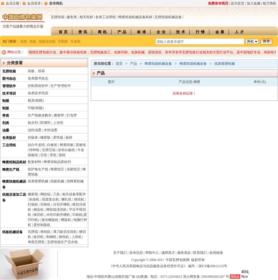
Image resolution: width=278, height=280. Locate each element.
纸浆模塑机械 (38, 181)
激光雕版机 (49, 220)
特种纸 (34, 150)
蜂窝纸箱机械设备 (158, 64)
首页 (64, 32)
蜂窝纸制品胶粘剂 (57, 162)
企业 (162, 32)
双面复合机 (50, 199)
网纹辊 (45, 194)
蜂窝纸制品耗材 (14, 162)
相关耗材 (86, 17)
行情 (201, 32)
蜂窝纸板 (66, 145)
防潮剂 (45, 123)
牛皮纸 (75, 41)
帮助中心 (152, 253)
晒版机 (66, 220)
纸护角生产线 (38, 169)
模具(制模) (36, 101)
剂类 (5, 123)
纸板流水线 (47, 41)
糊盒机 (38, 210)
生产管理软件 (60, 86)
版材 (69, 137)
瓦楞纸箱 (57, 17)
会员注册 (12, 3)
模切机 (38, 215)
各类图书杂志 (38, 78)
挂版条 (33, 137)
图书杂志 (9, 79)
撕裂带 (59, 115)
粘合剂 (33, 123)
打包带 (72, 115)
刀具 (56, 194)
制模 (5, 101)
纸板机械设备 (12, 232)
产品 (122, 32)
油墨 (5, 130)
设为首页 (237, 3)
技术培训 (9, 93)
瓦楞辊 (33, 232)
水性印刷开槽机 (58, 215)
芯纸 (43, 155)
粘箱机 (34, 199)
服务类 (72, 17)
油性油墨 (34, 130)
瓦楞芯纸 (49, 150)
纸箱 (23, 41)
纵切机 (38, 237)
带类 (5, 116)
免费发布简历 (218, 3)
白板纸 (52, 145)
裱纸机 (79, 199)
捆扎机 (66, 199)
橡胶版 (45, 137)
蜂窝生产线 (10, 170)
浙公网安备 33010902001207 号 (206, 277)
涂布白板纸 (66, 150)
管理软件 (9, 86)
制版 (5, 108)
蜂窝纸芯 (57, 169)
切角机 (45, 204)
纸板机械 (57, 181)
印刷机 (63, 41)
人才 (240, 32)
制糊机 (51, 237)
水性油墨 (50, 130)
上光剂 (58, 123)
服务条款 (184, 253)
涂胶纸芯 (73, 169)
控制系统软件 (38, 86)
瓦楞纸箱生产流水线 (62, 242)
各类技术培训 (38, 93)
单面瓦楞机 (36, 242)
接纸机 (64, 237)
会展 (220, 32)
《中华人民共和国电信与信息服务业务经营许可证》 (148, 266)
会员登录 (34, 3)
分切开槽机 (61, 204)
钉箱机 (33, 204)
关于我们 (120, 253)
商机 (103, 32)
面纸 (62, 155)
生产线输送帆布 (40, 115)
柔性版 (58, 137)
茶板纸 (81, 145)
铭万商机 (269, 3)
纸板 (33, 41)
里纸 (53, 155)
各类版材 (9, 138)
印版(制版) (36, 108)
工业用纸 (9, 145)
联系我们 (200, 253)
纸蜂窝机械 (75, 181)
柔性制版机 (41, 225)
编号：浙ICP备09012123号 (208, 266)
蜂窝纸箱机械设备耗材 (135, 17)
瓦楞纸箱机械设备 (168, 17)
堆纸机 (45, 232)
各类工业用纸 (105, 17)
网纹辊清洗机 (56, 210)
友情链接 (216, 253)
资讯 (83, 32)
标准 (142, 32)
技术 (181, 32)
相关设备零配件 (74, 194)
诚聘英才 (168, 253)
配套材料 (34, 162)
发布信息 (136, 253)
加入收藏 (253, 3)
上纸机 (76, 237)
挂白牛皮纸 (36, 145)
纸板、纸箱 (36, 71)
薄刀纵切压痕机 (65, 232)
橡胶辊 (33, 194)
